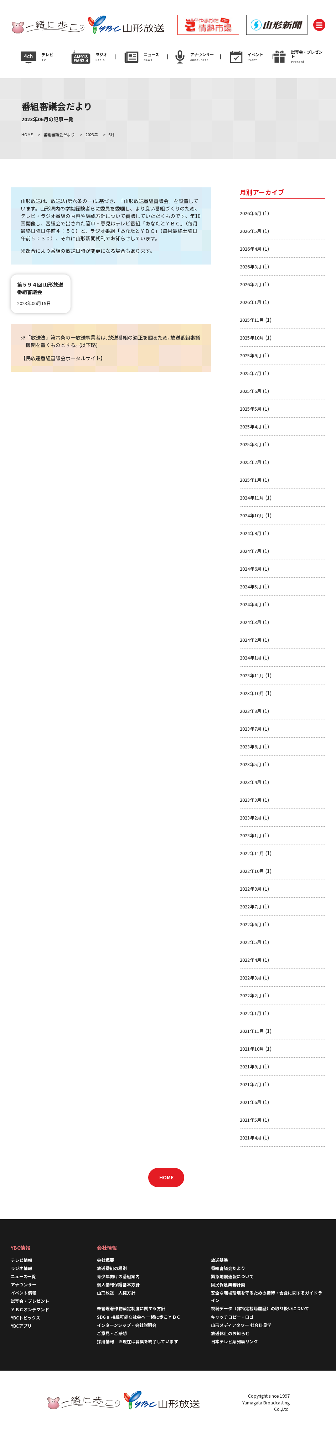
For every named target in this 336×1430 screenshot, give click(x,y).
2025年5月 (251, 408)
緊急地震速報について (232, 1276)
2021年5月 (251, 1119)
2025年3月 (251, 444)
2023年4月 (251, 782)
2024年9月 (251, 533)
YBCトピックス (25, 1317)
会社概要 (105, 1260)
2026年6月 (251, 213)
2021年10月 (252, 1048)
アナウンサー (23, 1284)
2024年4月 (251, 604)
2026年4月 (251, 248)
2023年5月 (251, 764)
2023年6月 (251, 746)
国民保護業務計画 (228, 1284)
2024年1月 (251, 657)
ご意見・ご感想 (112, 1333)
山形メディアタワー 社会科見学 (241, 1325)
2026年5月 (251, 231)
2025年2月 (251, 462)
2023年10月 (252, 693)
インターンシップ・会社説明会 (126, 1325)
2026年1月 (251, 302)
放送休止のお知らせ (230, 1333)
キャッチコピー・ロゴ (232, 1317)
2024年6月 (251, 568)
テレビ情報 (21, 1260)
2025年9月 (251, 355)
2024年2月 (251, 639)
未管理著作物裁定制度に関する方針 (131, 1308)
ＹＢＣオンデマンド (30, 1309)
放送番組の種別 (112, 1268)
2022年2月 (251, 995)
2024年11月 (252, 497)
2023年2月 (251, 817)
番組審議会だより (228, 1268)
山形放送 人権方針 (116, 1293)
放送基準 (219, 1260)
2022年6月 (251, 924)
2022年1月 (251, 1013)
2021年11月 (252, 1031)
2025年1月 (251, 479)
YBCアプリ (21, 1326)
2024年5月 (251, 586)
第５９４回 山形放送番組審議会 (40, 288)
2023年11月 (252, 675)
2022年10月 (252, 871)
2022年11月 (252, 853)
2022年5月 (251, 942)
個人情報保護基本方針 (118, 1284)
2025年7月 (251, 373)
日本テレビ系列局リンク (234, 1341)
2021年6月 (251, 1102)
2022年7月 (251, 906)
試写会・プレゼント (30, 1301)
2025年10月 (252, 337)
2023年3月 (251, 799)
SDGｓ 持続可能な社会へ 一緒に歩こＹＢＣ (139, 1317)
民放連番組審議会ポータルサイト (63, 358)
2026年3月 (251, 266)
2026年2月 (251, 284)
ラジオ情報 (21, 1268)
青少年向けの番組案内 (118, 1276)
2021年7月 (251, 1084)
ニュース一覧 (23, 1276)
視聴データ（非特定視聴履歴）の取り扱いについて (260, 1308)
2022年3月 (251, 977)
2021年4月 (251, 1137)
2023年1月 (251, 835)
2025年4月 (251, 426)
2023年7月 (251, 728)
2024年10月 (252, 515)
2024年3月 (251, 622)
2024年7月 (251, 551)
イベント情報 (23, 1293)
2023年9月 (251, 711)
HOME (166, 1177)
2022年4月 (251, 959)
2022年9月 (251, 888)
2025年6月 (251, 391)
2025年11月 (252, 319)
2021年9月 (251, 1066)
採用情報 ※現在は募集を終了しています (137, 1341)
